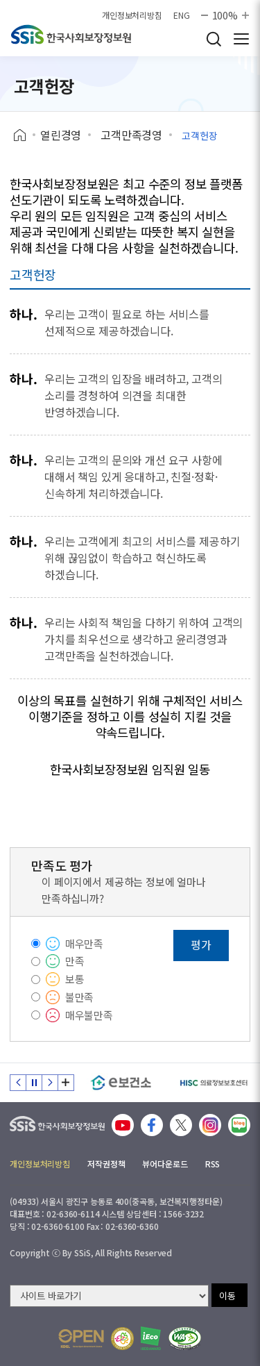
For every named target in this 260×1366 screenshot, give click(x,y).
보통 (75, 979)
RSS (212, 1163)
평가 (201, 944)
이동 (227, 1295)
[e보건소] (121, 1082)
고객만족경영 (131, 134)
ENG (181, 15)
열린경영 (60, 134)
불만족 (79, 997)
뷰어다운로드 (164, 1163)
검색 (213, 39)
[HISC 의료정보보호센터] (213, 1082)
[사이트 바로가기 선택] (109, 1296)
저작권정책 (106, 1163)
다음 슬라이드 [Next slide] (50, 1082)
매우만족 (84, 943)
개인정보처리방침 (132, 15)
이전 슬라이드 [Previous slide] (18, 1082)
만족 (75, 960)
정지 (34, 1082)
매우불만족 (89, 1015)
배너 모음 (66, 1082)
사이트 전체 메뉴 (241, 39)
